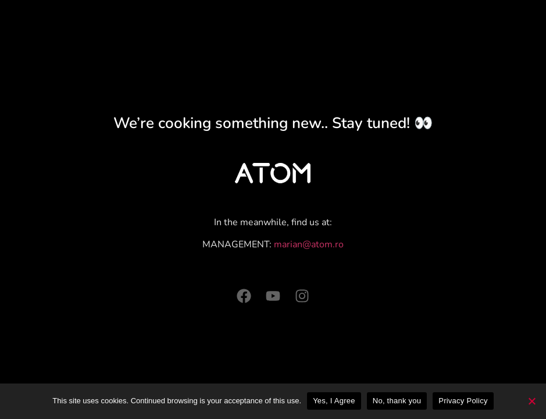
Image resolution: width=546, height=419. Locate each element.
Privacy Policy (462, 400)
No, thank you (397, 400)
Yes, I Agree (334, 400)
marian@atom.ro (309, 244)
